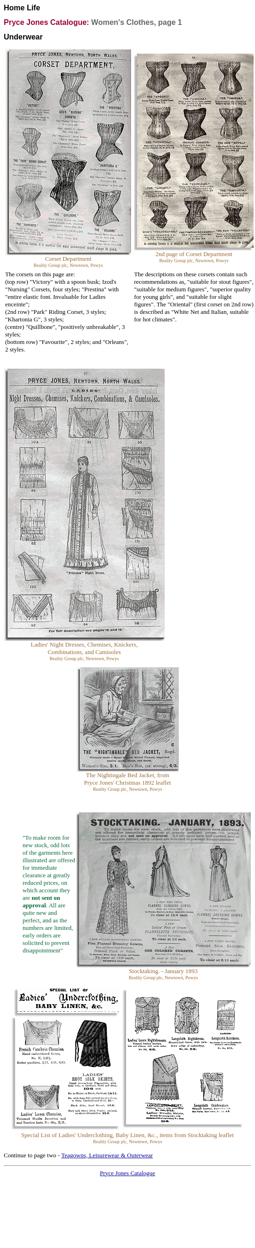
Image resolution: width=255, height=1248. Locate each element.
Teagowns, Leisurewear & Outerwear (107, 1155)
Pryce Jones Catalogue (127, 1173)
